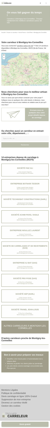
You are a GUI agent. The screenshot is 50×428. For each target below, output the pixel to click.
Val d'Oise (29, 32)
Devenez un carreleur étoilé (14, 402)
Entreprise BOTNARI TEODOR (25, 184)
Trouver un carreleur (12, 32)
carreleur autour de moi (25, 46)
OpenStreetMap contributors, (36, 85)
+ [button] (3, 55)
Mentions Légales (9, 390)
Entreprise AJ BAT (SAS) (25, 263)
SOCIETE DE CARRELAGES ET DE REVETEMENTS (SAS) (25, 247)
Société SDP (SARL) (24, 294)
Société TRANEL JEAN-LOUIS (25, 310)
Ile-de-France (22, 32)
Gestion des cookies (10, 406)
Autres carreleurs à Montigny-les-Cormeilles (25, 327)
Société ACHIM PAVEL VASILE (25, 215)
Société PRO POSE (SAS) (25, 278)
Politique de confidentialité (13, 393)
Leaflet (22, 85)
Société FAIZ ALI (25, 168)
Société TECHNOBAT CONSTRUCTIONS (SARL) (25, 199)
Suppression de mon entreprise (16, 399)
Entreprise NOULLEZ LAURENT (25, 230)
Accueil (3, 32)
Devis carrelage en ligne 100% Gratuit (19, 396)
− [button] (3, 58)
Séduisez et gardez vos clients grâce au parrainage (24, 363)
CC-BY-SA (45, 85)
